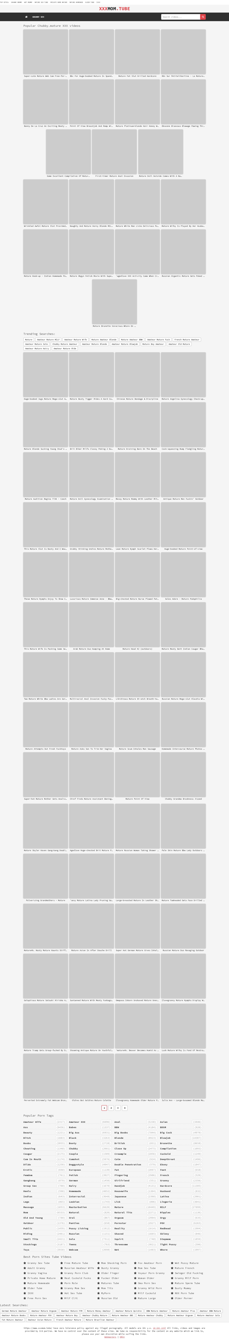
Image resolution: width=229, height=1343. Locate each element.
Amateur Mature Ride (65, 348)
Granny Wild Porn (148, 1288)
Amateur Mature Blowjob (125, 344)
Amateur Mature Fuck (158, 339)
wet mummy (28, 2)
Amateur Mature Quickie (129, 1311)
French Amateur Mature (68, 1319)
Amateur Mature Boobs (13, 1315)
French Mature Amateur (186, 339)
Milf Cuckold (145, 1293)
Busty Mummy (181, 1288)
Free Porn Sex (35, 1298)
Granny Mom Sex (72, 1288)
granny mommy (16, 2)
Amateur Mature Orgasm (43, 1311)
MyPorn (103, 1293)
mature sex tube (41, 2)
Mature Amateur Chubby (150, 1315)
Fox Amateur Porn (148, 1263)
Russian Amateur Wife (77, 1268)
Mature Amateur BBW (131, 339)
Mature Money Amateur (99, 1311)
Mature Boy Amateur (153, 344)
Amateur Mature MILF (48, 339)
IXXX (98, 2)
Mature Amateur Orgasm (180, 1315)
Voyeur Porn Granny (149, 1273)
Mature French (182, 1268)
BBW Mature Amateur (157, 1311)
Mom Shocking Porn (111, 1263)
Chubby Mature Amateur (64, 344)
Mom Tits (105, 1288)
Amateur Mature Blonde (94, 344)
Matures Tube (108, 1283)
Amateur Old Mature (179, 344)
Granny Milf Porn (185, 1278)
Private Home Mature (58, 2)
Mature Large (145, 1298)
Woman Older (144, 1278)
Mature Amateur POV (41, 1315)
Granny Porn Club (74, 1273)
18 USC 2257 (159, 1328)
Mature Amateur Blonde (104, 339)
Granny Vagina (35, 1273)
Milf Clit (69, 1298)
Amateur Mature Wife (75, 339)
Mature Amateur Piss (183, 1311)
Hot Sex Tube (71, 1293)
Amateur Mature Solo (36, 344)
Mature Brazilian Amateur (100, 1319)
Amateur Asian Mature (40, 1319)
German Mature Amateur (14, 1311)
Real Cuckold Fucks (75, 1278)
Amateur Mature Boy (67, 1315)
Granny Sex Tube (36, 1263)
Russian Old (107, 1298)
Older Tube (89, 2)
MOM (114, 9)
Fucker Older (108, 1278)
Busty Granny (108, 1268)
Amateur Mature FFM (71, 1311)
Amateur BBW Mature (210, 1311)
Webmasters (110, 1337)
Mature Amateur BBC (122, 1315)
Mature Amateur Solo (208, 1315)
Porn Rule (69, 1283)
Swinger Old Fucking (187, 1273)
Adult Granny (34, 1268)
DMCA (122, 1337)
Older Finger (108, 1273)
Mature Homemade (76, 2)
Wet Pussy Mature (185, 1263)
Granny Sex (38, 17)
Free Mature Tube (74, 1263)
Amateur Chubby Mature (94, 1315)
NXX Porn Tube (182, 1293)
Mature (28, 339)
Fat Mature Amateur (12, 1319)
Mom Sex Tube (145, 1268)
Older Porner (182, 1298)
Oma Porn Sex (145, 1283)
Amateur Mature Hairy (37, 348)
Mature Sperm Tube (185, 1283)
